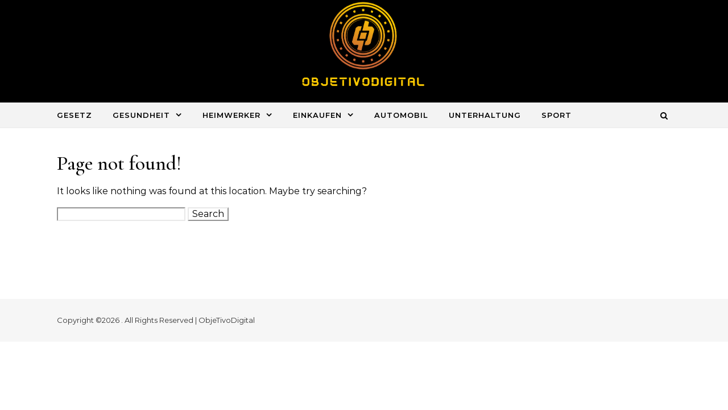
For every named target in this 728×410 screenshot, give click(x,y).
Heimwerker (231, 115)
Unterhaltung (485, 115)
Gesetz (74, 115)
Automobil (401, 115)
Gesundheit (141, 115)
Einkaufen (317, 115)
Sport (556, 115)
